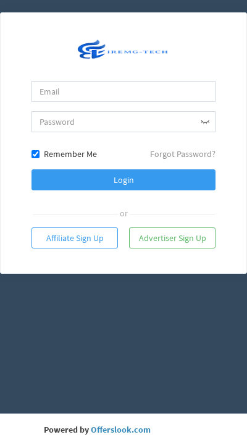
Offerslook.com (121, 429)
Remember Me (64, 153)
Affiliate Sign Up (75, 238)
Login (124, 179)
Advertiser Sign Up (172, 238)
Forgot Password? (183, 153)
